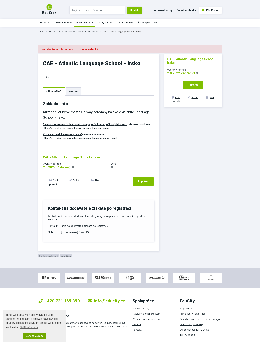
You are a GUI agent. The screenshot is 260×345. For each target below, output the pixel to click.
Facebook (187, 334)
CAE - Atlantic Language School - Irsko (121, 31)
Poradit (73, 91)
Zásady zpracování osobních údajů (200, 319)
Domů (41, 31)
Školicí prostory (147, 22)
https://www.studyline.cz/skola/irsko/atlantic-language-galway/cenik (80, 138)
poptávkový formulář (77, 232)
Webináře (45, 22)
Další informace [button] (29, 327)
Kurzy (52, 31)
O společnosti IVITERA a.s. (195, 329)
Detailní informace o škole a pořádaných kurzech (85, 124)
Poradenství (126, 22)
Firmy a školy (64, 22)
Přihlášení (210, 10)
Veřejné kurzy (84, 22)
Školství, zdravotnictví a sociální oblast (78, 31)
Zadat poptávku (186, 10)
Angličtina (66, 256)
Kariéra (136, 324)
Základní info (54, 91)
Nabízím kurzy (140, 308)
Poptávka (143, 181)
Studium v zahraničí (48, 256)
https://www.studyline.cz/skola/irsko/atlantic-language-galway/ (77, 128)
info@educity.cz (106, 300)
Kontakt (137, 329)
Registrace (200, 313)
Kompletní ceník (62, 134)
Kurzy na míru (106, 22)
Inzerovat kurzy (162, 10)
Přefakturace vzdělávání (146, 319)
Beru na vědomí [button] (34, 336)
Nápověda (186, 308)
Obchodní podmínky (191, 324)
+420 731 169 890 (59, 300)
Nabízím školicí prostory (146, 313)
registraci (101, 225)
